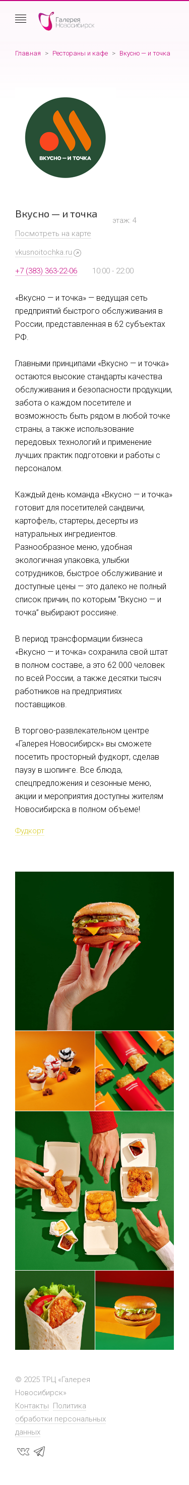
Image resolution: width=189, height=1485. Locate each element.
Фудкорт (29, 830)
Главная (28, 53)
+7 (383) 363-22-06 (46, 270)
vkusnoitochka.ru (43, 252)
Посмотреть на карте (53, 233)
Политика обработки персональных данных (60, 1419)
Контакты (32, 1405)
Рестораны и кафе (80, 53)
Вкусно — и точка (144, 53)
